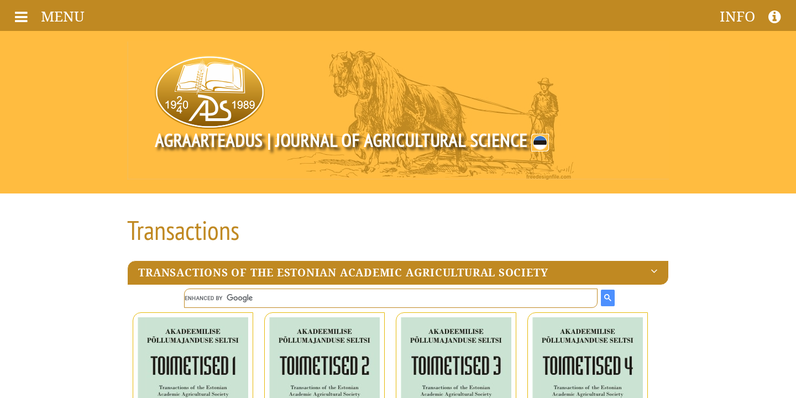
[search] (391, 298)
